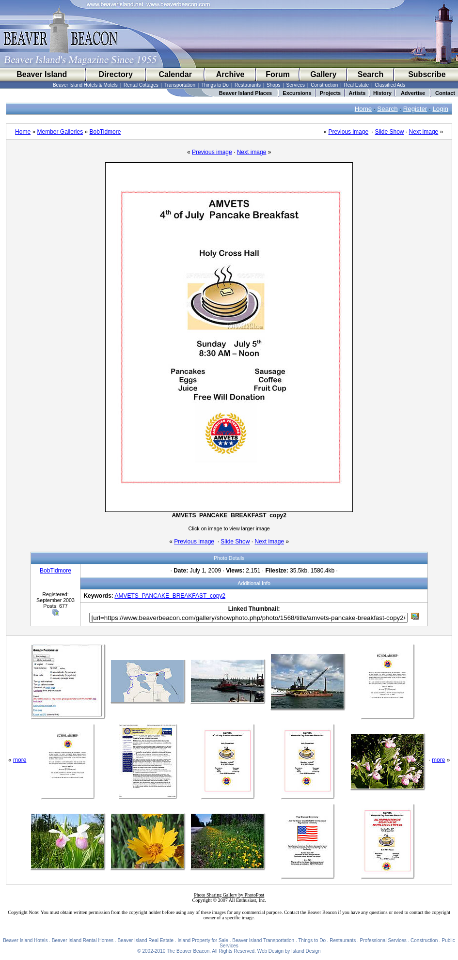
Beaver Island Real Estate (145, 940)
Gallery (323, 74)
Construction (324, 85)
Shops (273, 85)
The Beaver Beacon (188, 951)
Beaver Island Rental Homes (82, 940)
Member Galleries (60, 131)
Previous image (348, 131)
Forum (278, 74)
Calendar (174, 74)
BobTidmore (105, 131)
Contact (445, 93)
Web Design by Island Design (289, 951)
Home (363, 108)
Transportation (179, 85)
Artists (357, 93)
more (19, 760)
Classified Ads (390, 85)
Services (295, 85)
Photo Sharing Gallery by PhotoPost (229, 895)
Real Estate (356, 85)
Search (370, 74)
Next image (424, 131)
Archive (230, 74)
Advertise (413, 93)
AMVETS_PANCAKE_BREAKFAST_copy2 (169, 595)
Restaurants (248, 85)
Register (415, 108)
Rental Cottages (141, 85)
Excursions (297, 93)
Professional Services (383, 940)
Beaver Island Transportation (263, 940)
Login (440, 108)
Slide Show (389, 131)
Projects (330, 93)
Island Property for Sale (202, 940)
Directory (116, 74)
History (382, 93)
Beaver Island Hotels (25, 940)
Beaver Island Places (245, 93)
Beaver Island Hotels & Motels (85, 85)
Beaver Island (41, 74)
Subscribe (426, 74)
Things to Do (215, 85)
